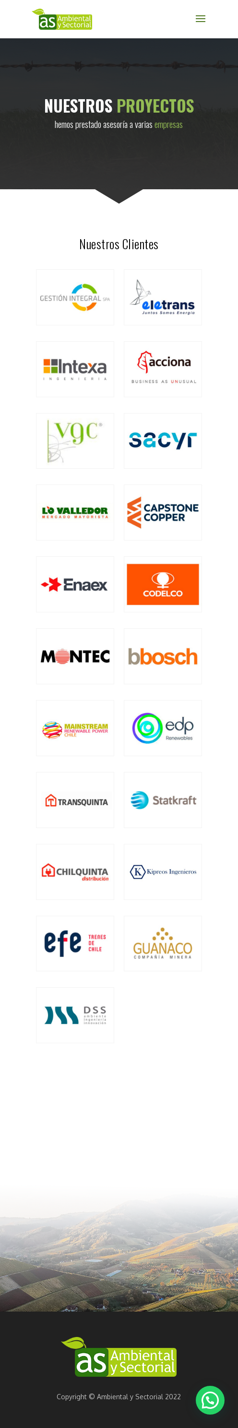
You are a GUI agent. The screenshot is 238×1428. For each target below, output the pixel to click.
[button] (210, 1400)
